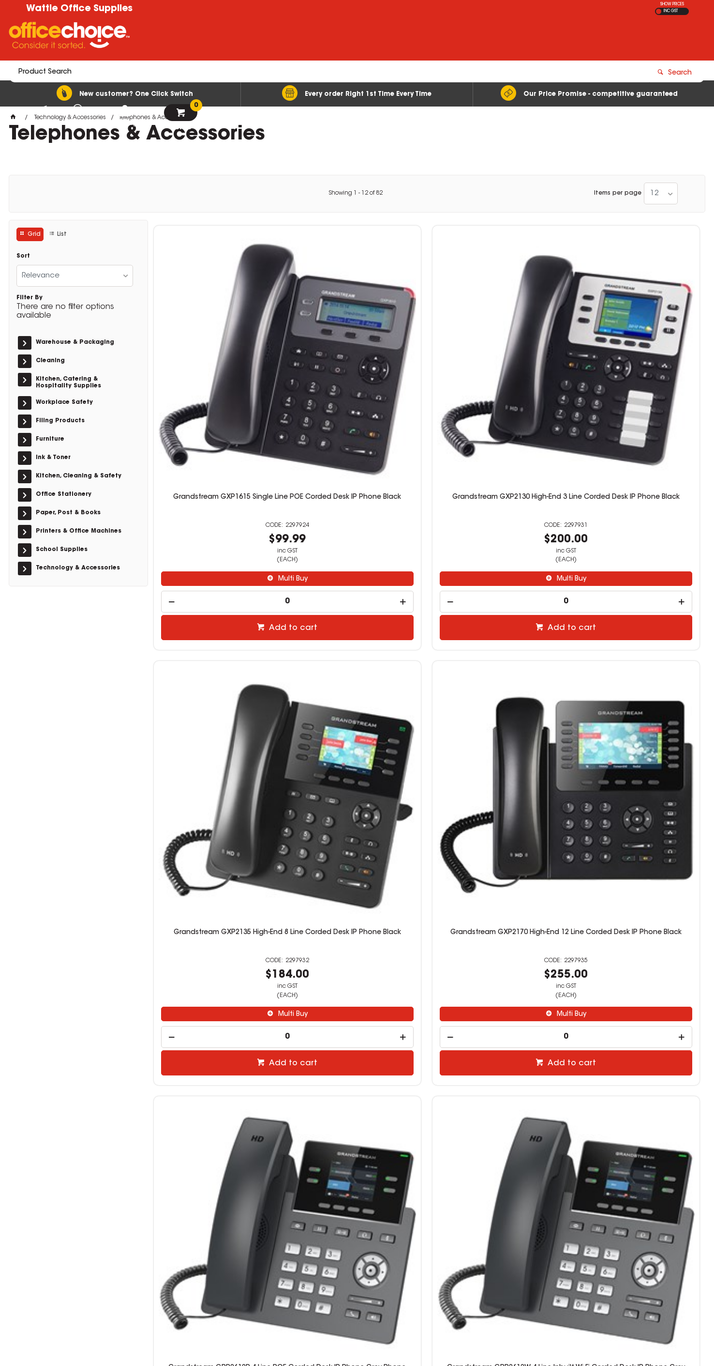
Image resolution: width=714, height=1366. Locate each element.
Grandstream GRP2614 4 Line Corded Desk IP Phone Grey (635, 652)
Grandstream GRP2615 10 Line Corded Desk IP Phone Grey (217, 948)
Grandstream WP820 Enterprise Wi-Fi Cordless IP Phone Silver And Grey (496, 952)
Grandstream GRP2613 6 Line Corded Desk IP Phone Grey (496, 652)
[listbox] (661, 193)
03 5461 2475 (526, 1224)
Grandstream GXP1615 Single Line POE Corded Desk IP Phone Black (217, 356)
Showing (355, 193)
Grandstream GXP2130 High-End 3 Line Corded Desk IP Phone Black (356, 356)
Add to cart (222, 483)
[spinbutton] (218, 456)
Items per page (617, 193)
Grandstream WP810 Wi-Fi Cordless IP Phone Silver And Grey (357, 948)
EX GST (658, 11)
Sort (23, 256)
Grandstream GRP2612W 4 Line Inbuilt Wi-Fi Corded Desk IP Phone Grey (357, 656)
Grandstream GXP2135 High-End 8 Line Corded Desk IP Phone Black (496, 356)
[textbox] (300, 37)
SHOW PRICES (672, 4)
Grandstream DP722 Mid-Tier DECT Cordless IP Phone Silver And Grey (635, 948)
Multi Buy (222, 433)
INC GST (671, 11)
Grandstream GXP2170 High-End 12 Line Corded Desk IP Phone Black (635, 360)
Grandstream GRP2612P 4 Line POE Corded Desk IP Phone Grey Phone (218, 652)
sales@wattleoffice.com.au (548, 1233)
